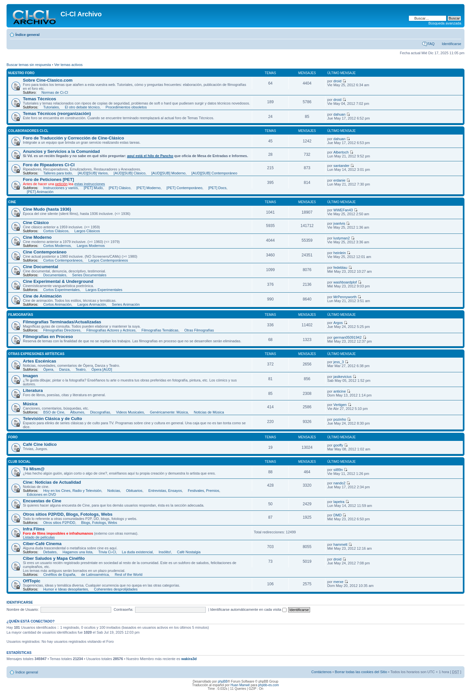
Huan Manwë (240, 685)
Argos (338, 323)
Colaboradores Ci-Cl (28, 131)
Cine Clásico (36, 222)
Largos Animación (91, 304)
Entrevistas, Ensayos (165, 491)
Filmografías (20, 314)
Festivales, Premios (203, 491)
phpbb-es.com (268, 685)
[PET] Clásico (120, 188)
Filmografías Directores (61, 330)
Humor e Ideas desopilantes (65, 589)
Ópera (48, 369)
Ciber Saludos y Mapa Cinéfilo (54, 558)
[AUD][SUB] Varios (93, 173)
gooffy (338, 445)
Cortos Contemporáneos (62, 260)
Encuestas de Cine (42, 500)
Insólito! (165, 552)
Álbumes (77, 412)
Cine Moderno (37, 237)
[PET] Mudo (93, 188)
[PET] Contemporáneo (184, 188)
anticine (339, 391)
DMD (337, 515)
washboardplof (345, 282)
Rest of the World (129, 574)
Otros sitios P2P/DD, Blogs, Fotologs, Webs (68, 514)
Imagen (30, 375)
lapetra (338, 502)
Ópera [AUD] (101, 369)
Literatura (33, 390)
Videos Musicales (130, 412)
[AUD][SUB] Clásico (129, 173)
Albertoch (340, 152)
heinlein (339, 253)
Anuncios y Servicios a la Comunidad (61, 151)
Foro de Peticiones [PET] (48, 179)
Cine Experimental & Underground (58, 281)
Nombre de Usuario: (23, 609)
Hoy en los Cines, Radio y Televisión (72, 491)
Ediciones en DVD (41, 494)
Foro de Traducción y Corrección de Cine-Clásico (73, 138)
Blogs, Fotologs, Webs (99, 523)
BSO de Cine (53, 412)
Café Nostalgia (189, 552)
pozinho (339, 419)
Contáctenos (321, 672)
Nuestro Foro (21, 73)
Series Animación (126, 304)
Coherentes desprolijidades (115, 589)
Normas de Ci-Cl (55, 92)
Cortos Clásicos (55, 231)
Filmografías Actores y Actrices (110, 330)
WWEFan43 (343, 210)
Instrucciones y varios (60, 188)
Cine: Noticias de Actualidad (52, 482)
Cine (12, 202)
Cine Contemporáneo (44, 252)
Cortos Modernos (57, 246)
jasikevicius (342, 377)
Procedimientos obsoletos (126, 107)
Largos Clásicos (87, 231)
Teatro (81, 369)
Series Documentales (89, 275)
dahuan (339, 114)
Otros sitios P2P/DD (59, 523)
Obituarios (134, 491)
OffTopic (31, 580)
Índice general (27, 35)
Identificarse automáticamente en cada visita (248, 609)
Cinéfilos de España (59, 574)
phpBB (223, 681)
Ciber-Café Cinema (42, 543)
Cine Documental (40, 266)
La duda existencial (137, 552)
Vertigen (339, 405)
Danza (64, 369)
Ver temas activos (68, 65)
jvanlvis (339, 223)
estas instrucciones (89, 184)
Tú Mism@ (33, 468)
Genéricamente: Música (169, 412)
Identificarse (451, 44)
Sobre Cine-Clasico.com (48, 80)
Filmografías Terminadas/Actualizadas (62, 321)
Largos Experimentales (104, 290)
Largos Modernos (91, 246)
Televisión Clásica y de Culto (52, 418)
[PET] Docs (217, 188)
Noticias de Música (209, 412)
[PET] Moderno (148, 188)
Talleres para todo (57, 173)
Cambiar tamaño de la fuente (456, 33)
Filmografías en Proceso (48, 336)
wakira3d (189, 659)
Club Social (19, 461)
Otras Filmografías (199, 330)
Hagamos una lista (77, 552)
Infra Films (34, 528)
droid (337, 81)
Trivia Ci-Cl (107, 552)
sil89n (338, 470)
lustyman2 (341, 238)
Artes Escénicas (39, 361)
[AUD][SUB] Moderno (168, 173)
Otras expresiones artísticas (36, 354)
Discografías (100, 412)
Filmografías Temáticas (159, 330)
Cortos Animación (57, 304)
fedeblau (340, 267)
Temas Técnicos (39, 98)
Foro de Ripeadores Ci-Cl (49, 164)
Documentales (54, 275)
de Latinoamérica (95, 574)
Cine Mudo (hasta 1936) (47, 209)
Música (30, 403)
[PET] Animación (40, 192)
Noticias (113, 491)
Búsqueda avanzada (444, 23)
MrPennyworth (345, 297)
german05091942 (347, 337)
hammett (340, 544)
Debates (50, 552)
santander (341, 166)
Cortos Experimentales (61, 290)
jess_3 (338, 362)
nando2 (339, 483)
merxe (338, 582)
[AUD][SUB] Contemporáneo (214, 173)
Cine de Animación (42, 296)
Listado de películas (39, 537)
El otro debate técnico (82, 107)
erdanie (339, 180)
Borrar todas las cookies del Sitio (361, 672)
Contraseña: (123, 609)
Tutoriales (51, 107)
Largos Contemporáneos (108, 260)
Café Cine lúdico (40, 444)
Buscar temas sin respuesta (29, 65)
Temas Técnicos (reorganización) (57, 113)
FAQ (431, 44)
